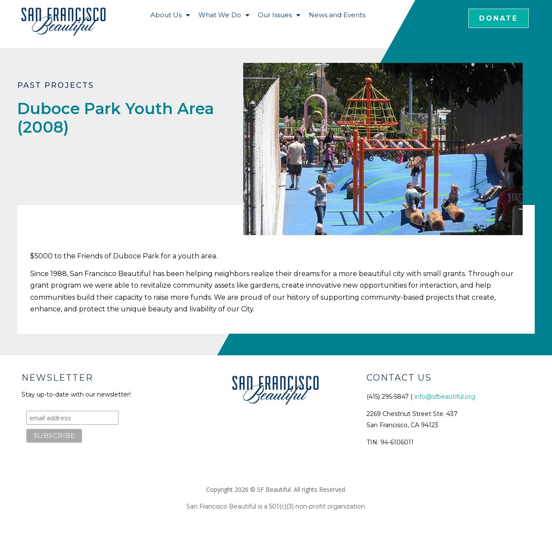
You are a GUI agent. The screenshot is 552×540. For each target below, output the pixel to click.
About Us (170, 15)
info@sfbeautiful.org (444, 396)
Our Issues (279, 15)
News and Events (337, 15)
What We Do (223, 15)
